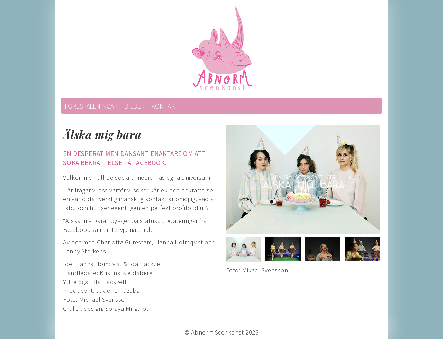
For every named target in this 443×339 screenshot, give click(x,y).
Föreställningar (91, 106)
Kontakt (165, 106)
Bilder (134, 106)
